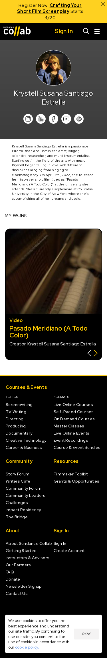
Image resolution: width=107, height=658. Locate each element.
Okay (86, 634)
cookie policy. (27, 647)
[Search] (86, 31)
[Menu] (97, 31)
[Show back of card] (92, 354)
